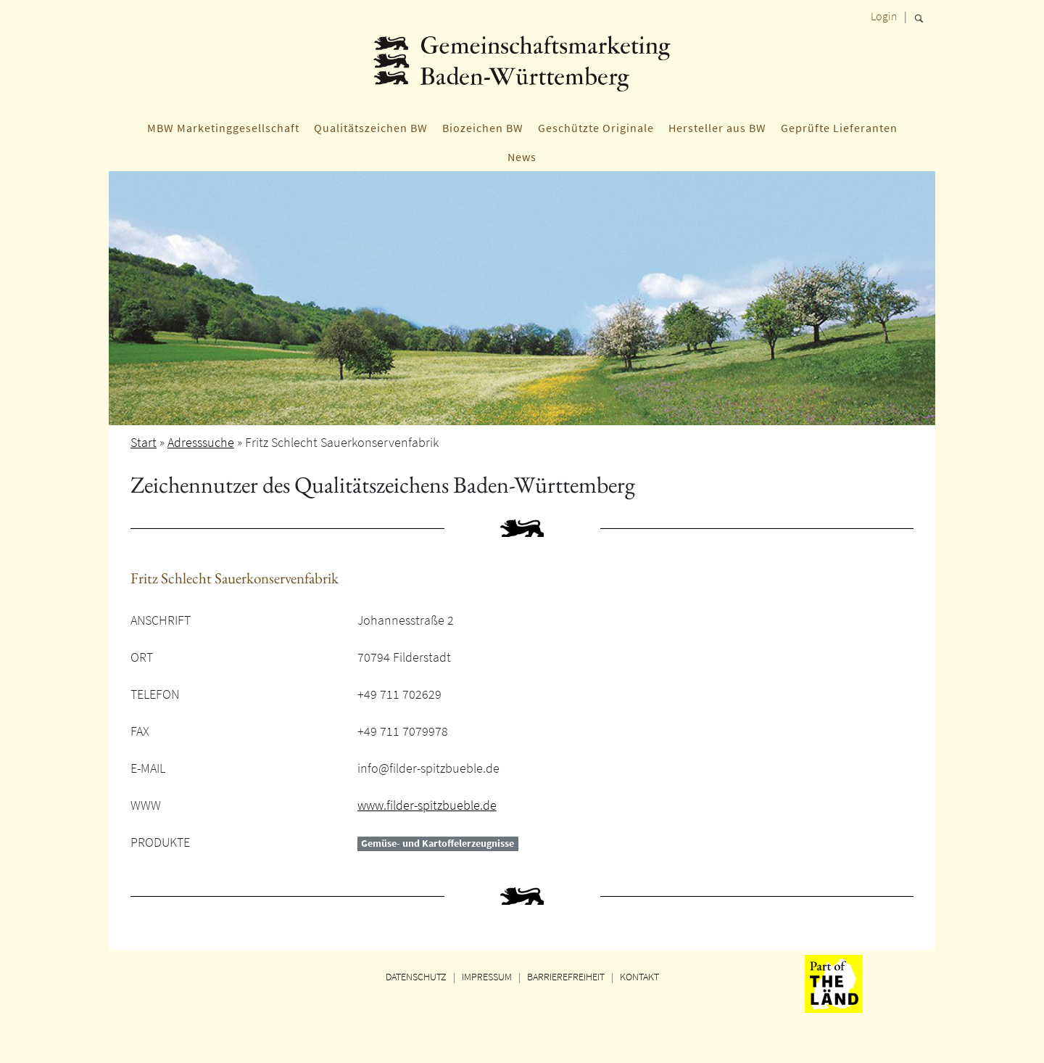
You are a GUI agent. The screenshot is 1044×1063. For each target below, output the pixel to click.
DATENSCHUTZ (416, 976)
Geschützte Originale (596, 127)
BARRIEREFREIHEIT (566, 976)
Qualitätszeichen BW (371, 127)
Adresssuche (200, 442)
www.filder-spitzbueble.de (427, 805)
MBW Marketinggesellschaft (223, 127)
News (522, 156)
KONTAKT (639, 976)
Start (143, 442)
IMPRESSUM (487, 976)
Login (884, 16)
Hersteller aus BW (717, 127)
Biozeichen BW (482, 127)
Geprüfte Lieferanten (839, 127)
